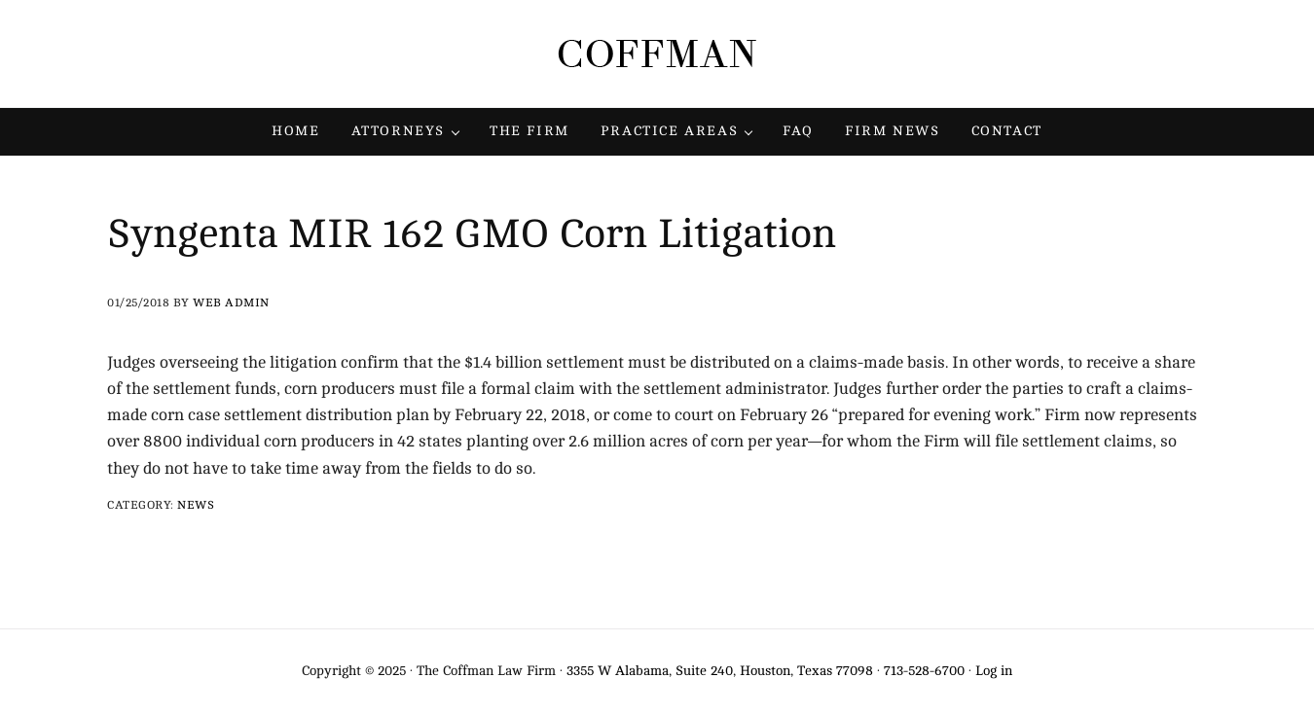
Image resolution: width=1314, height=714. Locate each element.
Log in (993, 670)
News (195, 505)
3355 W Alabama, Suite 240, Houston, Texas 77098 (719, 670)
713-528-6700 (924, 670)
